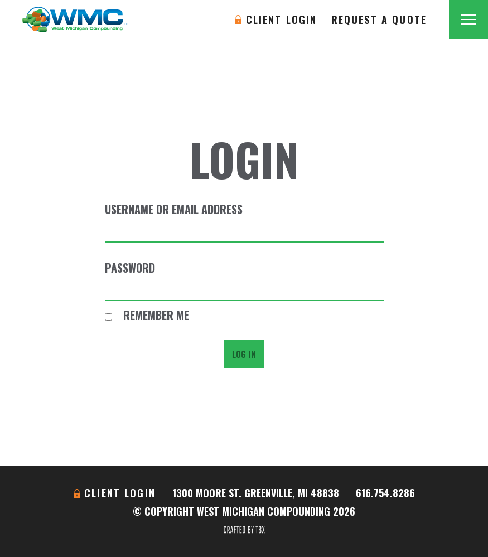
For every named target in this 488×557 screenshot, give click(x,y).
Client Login (281, 19)
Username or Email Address (174, 209)
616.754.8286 (385, 493)
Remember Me (147, 315)
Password (130, 267)
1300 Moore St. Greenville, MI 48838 (255, 493)
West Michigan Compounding (75, 19)
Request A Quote (379, 19)
